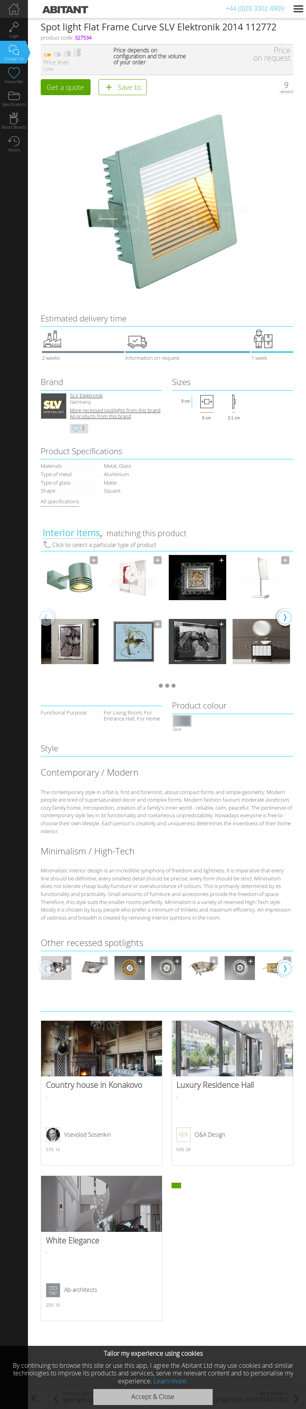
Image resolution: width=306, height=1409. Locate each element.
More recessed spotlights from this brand (115, 410)
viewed (286, 91)
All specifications (60, 501)
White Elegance (101, 1248)
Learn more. (171, 1381)
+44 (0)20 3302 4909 (255, 8)
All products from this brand (100, 416)
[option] (70, 617)
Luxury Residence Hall (232, 1093)
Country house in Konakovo (101, 1093)
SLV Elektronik (86, 395)
